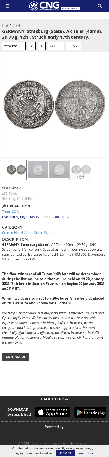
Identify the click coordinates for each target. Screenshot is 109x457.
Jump (73, 46)
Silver (38, 232)
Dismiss (65, 453)
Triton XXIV (10, 211)
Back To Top (54, 398)
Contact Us (16, 357)
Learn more (85, 453)
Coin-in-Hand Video (17, 232)
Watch (14, 46)
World (49, 232)
